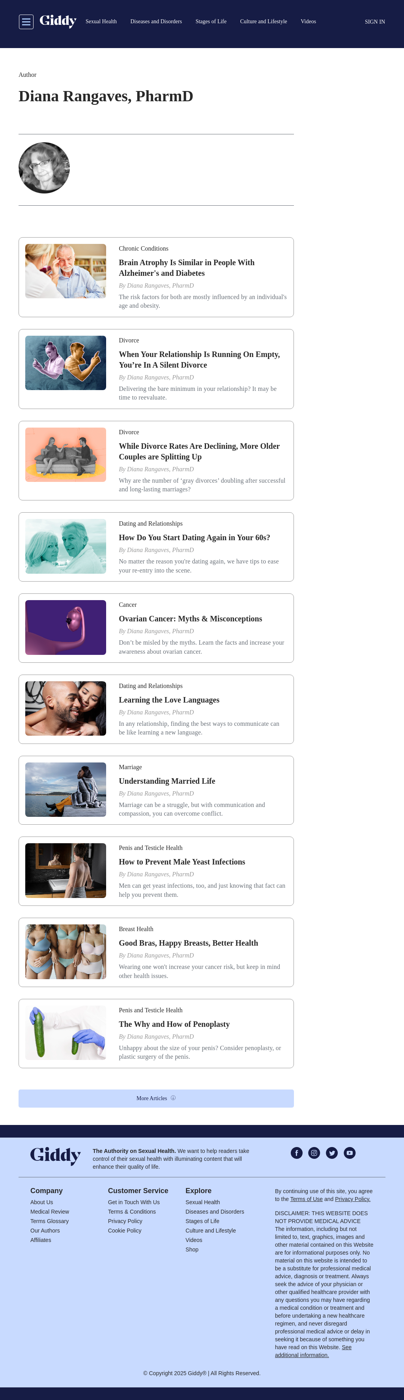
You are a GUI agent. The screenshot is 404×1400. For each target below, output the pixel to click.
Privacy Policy (125, 1221)
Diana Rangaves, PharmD (160, 285)
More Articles (152, 1098)
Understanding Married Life (167, 781)
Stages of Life (202, 1221)
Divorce (129, 340)
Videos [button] (308, 21)
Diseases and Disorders (214, 1211)
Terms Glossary (49, 1221)
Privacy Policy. (352, 1199)
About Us (41, 1202)
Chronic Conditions (143, 248)
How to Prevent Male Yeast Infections (182, 861)
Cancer (128, 604)
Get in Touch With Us (134, 1202)
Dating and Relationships (151, 523)
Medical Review (49, 1211)
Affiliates (40, 1240)
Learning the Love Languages (169, 699)
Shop (191, 1249)
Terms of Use (306, 1199)
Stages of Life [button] (211, 21)
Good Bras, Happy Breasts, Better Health (188, 943)
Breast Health (136, 929)
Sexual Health (202, 1202)
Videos (193, 1240)
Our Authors (45, 1230)
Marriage (130, 767)
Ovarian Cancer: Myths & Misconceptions (190, 618)
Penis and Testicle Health (151, 847)
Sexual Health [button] (101, 21)
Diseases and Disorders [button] (156, 21)
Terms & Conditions (132, 1211)
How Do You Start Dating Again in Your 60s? (194, 537)
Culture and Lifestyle (210, 1230)
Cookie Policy (125, 1230)
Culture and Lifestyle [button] (263, 21)
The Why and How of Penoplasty (174, 1024)
